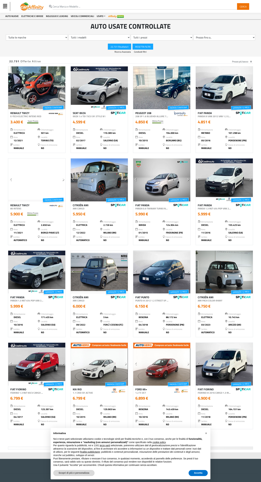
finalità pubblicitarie (90, 452)
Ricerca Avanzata (123, 51)
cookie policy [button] (159, 442)
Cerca (243, 6)
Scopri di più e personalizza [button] (74, 473)
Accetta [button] (198, 473)
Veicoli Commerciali (82, 16)
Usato (100, 16)
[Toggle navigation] (5, 6)
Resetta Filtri (142, 46)
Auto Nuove (12, 16)
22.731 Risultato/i (120, 46)
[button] (10, 87)
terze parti (105, 445)
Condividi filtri (140, 51)
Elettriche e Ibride (32, 16)
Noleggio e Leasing (57, 16)
